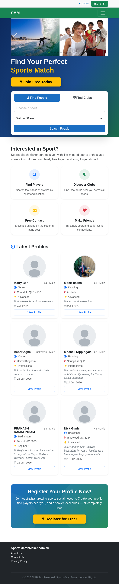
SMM (15, 13)
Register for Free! (59, 519)
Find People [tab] (37, 97)
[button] (103, 37)
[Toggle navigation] (103, 13)
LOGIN (84, 3)
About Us (16, 553)
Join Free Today (36, 82)
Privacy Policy (19, 561)
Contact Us (17, 557)
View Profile (34, 312)
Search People (59, 128)
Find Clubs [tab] (82, 97)
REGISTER (99, 3)
